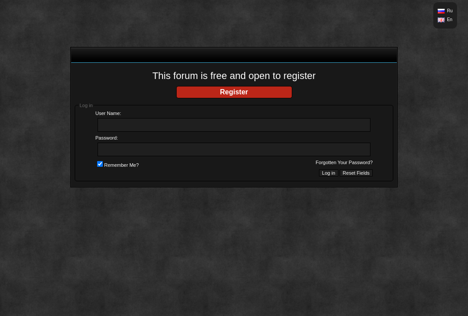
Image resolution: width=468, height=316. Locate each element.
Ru (450, 10)
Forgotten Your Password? (344, 162)
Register (234, 92)
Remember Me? (118, 165)
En (449, 19)
